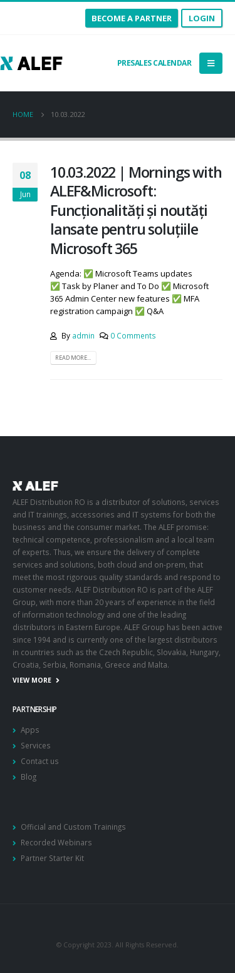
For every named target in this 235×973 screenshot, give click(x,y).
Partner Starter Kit (52, 858)
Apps (30, 730)
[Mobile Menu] (210, 63)
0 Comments (133, 335)
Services (36, 745)
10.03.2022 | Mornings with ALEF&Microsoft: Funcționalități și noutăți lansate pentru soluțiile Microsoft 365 (136, 210)
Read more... (73, 358)
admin (83, 335)
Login (202, 18)
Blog (28, 777)
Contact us (40, 761)
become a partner (131, 18)
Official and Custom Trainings (73, 827)
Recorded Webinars (56, 842)
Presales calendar (153, 63)
